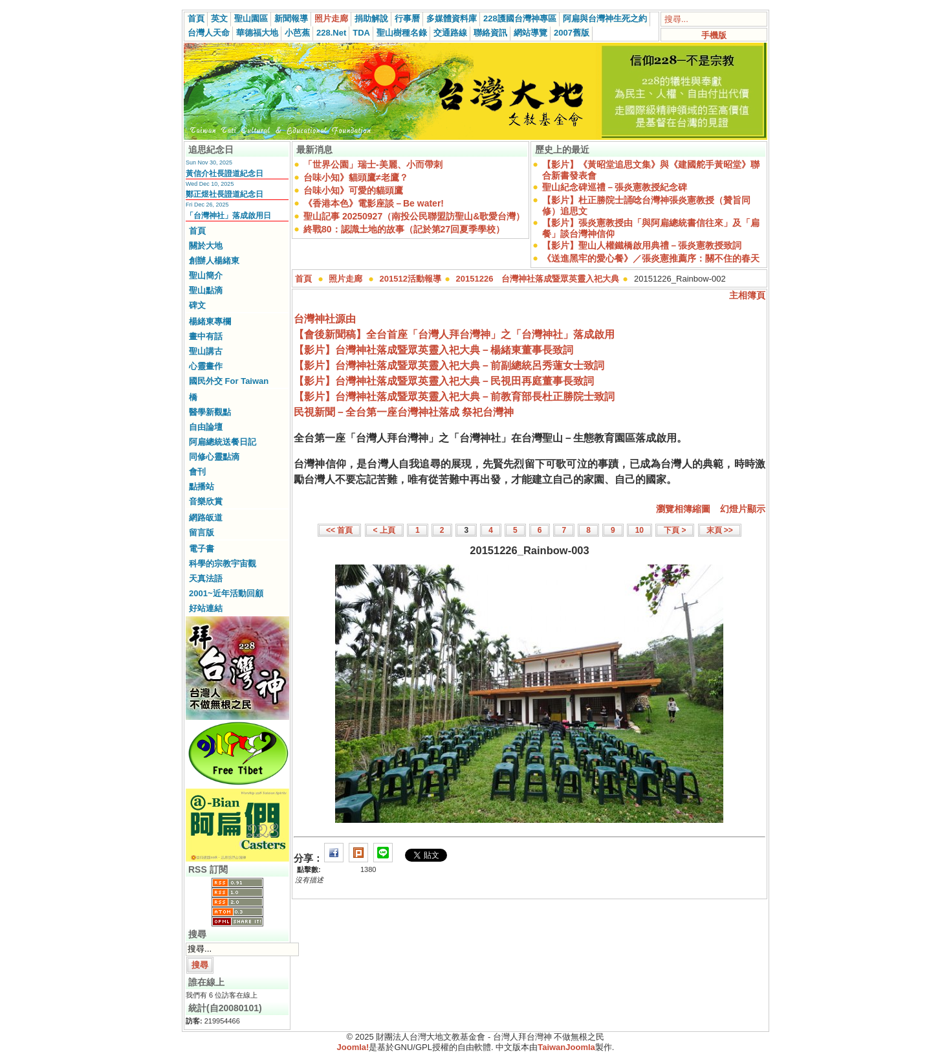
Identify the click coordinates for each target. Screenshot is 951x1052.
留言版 (201, 532)
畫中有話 (206, 336)
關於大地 (206, 246)
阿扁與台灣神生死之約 (605, 18)
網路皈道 (206, 517)
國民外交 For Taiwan (228, 381)
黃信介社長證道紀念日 (224, 173)
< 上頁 (384, 530)
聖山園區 (251, 18)
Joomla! (353, 1047)
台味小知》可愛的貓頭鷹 (353, 190)
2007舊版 (571, 33)
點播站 (201, 486)
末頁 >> (719, 530)
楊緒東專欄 (210, 321)
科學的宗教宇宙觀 (222, 563)
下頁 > (675, 530)
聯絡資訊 (490, 33)
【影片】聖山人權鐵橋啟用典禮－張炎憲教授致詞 (641, 245)
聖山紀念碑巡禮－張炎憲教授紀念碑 (614, 187)
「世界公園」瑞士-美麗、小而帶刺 (373, 164)
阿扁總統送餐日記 (222, 442)
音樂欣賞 (206, 501)
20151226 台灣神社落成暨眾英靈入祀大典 (538, 279)
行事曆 (407, 18)
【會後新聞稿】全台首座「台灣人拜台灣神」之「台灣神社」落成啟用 (454, 334)
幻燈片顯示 (742, 509)
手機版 (714, 35)
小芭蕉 (297, 33)
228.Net (331, 33)
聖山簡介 (206, 275)
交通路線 (450, 33)
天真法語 (206, 578)
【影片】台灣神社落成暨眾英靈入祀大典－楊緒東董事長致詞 (433, 349)
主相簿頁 (747, 295)
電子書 (201, 549)
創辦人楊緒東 (214, 260)
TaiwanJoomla (566, 1047)
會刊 (197, 471)
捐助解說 (371, 18)
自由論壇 (206, 427)
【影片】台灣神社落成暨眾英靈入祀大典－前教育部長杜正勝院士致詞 (454, 396)
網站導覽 (530, 33)
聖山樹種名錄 (402, 33)
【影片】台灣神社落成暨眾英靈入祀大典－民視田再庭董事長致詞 (444, 380)
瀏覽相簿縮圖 (683, 509)
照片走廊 (331, 18)
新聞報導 (291, 18)
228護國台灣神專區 (519, 18)
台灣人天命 (209, 33)
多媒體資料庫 (451, 18)
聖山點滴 (206, 290)
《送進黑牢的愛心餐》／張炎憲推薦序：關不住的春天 (651, 258)
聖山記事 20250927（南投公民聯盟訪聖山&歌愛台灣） (414, 216)
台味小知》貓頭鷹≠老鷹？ (355, 177)
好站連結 (206, 608)
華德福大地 (257, 33)
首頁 (196, 18)
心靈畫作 (206, 366)
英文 (219, 18)
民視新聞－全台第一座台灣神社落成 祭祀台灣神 (404, 412)
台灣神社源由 (325, 318)
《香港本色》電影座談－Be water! (373, 203)
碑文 (197, 305)
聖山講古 (206, 351)
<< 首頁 (339, 530)
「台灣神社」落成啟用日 (228, 215)
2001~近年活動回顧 (226, 593)
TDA (361, 33)
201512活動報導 (410, 279)
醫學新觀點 (210, 412)
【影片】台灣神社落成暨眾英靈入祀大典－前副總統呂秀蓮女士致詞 (449, 365)
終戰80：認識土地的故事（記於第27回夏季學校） (404, 229)
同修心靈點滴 (214, 457)
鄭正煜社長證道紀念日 (224, 194)
